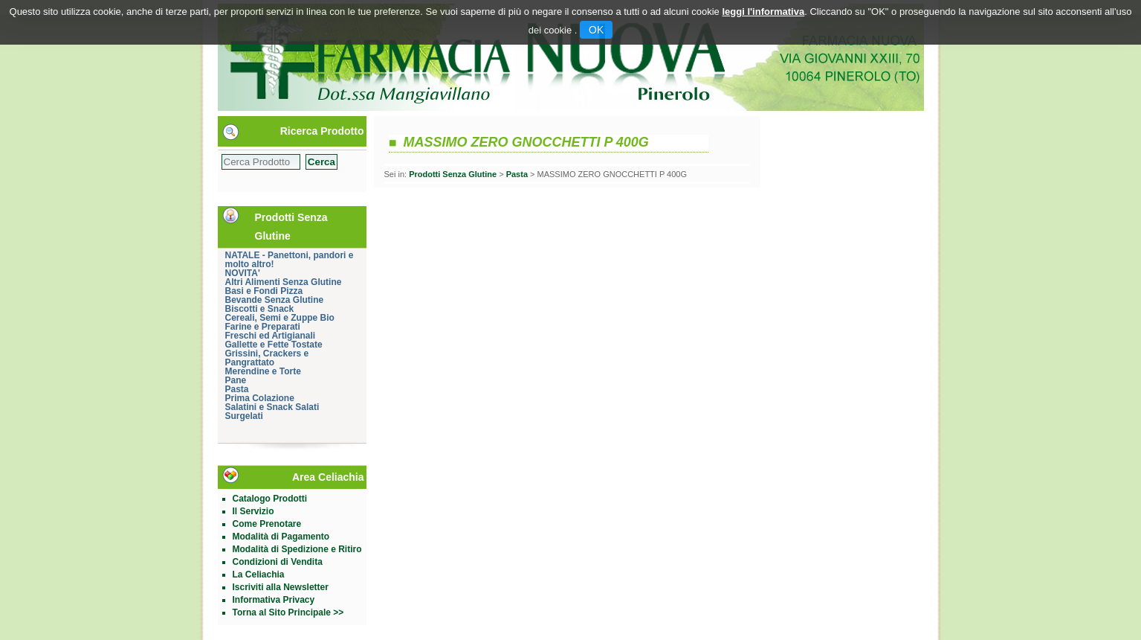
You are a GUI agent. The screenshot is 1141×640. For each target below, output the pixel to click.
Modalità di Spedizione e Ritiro (297, 549)
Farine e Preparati (262, 326)
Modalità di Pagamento (281, 536)
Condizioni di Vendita (278, 562)
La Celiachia (259, 574)
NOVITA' (242, 273)
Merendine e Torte (263, 371)
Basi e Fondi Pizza (264, 291)
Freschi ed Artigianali (270, 335)
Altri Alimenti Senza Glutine (283, 282)
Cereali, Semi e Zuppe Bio (279, 318)
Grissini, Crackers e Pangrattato (267, 358)
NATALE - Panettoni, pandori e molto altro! (289, 259)
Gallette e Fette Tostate (274, 344)
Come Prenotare (267, 524)
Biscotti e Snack (259, 309)
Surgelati (244, 416)
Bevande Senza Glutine (274, 300)
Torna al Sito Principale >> (288, 612)
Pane (236, 380)
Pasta (237, 389)
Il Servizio (253, 511)
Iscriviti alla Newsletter (281, 587)
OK (596, 30)
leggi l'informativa (763, 11)
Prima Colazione (259, 398)
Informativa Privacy (274, 600)
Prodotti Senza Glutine (453, 174)
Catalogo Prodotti (270, 498)
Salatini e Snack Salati (272, 407)
